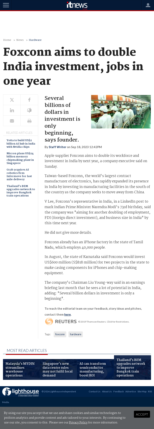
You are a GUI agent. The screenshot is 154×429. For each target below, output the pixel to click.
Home (7, 40)
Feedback (118, 391)
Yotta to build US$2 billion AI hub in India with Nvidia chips (21, 144)
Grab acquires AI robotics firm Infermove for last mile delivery (19, 175)
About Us (107, 391)
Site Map (141, 391)
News (20, 40)
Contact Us (94, 391)
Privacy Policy (78, 422)
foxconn (60, 334)
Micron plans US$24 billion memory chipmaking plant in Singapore (20, 158)
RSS (150, 391)
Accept (142, 414)
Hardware (35, 40)
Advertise (130, 391)
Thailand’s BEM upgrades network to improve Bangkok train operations (21, 191)
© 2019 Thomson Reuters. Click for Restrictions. (104, 321)
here (67, 314)
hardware (75, 334)
